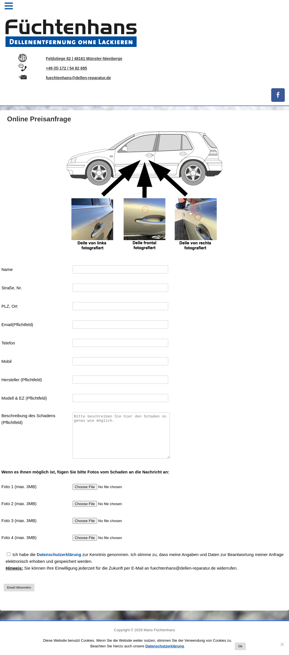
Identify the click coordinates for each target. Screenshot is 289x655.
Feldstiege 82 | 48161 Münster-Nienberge (84, 58)
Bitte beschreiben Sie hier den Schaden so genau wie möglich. (121, 439)
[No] (282, 644)
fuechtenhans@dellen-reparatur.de (78, 78)
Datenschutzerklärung (59, 563)
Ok (240, 646)
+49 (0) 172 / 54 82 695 (66, 68)
